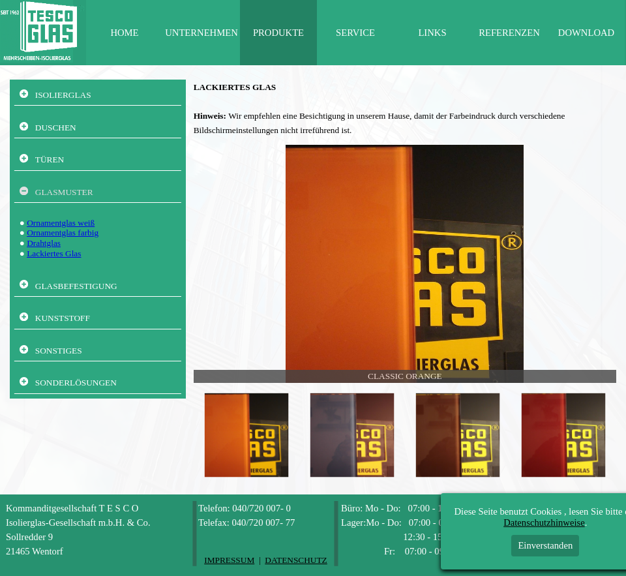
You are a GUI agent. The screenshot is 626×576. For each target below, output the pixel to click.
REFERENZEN (509, 32)
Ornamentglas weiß (61, 223)
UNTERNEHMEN (201, 32)
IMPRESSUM (229, 560)
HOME (124, 32)
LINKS (432, 32)
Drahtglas (44, 243)
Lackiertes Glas (54, 253)
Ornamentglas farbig (62, 232)
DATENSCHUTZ (296, 560)
